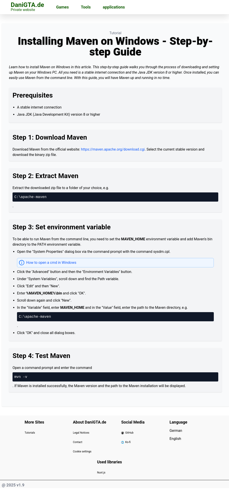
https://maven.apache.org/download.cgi (113, 149)
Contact (77, 442)
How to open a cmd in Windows (51, 262)
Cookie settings (82, 451)
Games (62, 7)
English (175, 439)
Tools (86, 7)
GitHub (127, 432)
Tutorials (30, 432)
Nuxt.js (101, 472)
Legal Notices (81, 432)
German (176, 430)
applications (114, 7)
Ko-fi (126, 442)
